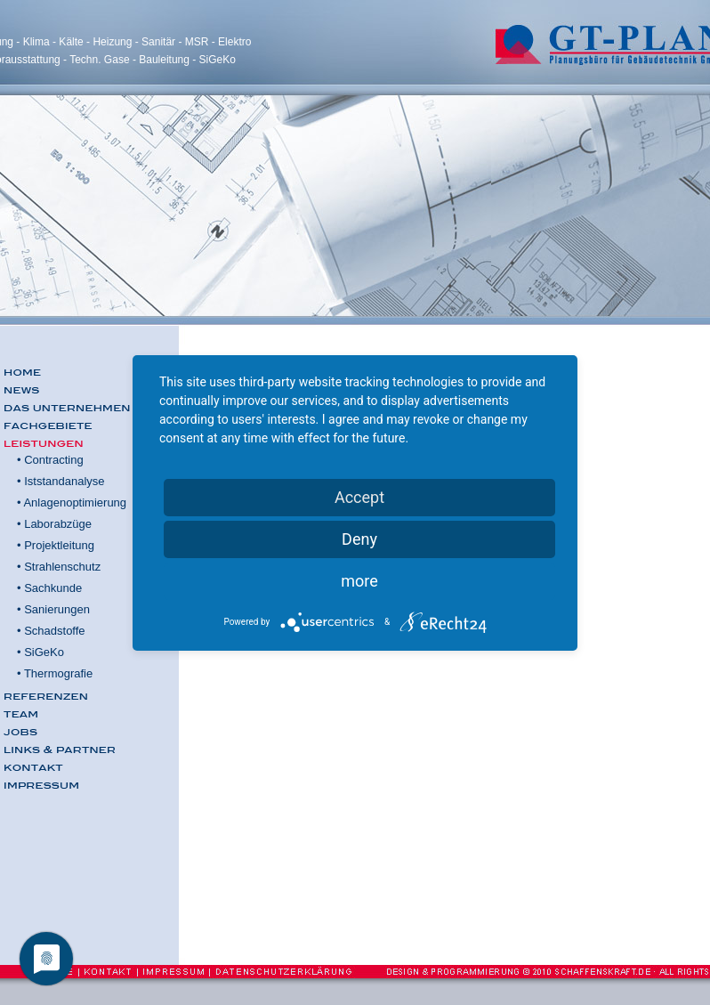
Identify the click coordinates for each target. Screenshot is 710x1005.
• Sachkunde (49, 588)
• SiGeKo (40, 652)
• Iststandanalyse (61, 481)
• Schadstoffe (51, 630)
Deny (359, 539)
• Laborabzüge (54, 524)
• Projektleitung (55, 545)
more (359, 580)
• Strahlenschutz (59, 566)
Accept (359, 497)
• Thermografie (55, 673)
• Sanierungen (53, 609)
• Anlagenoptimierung (71, 502)
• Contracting (50, 459)
